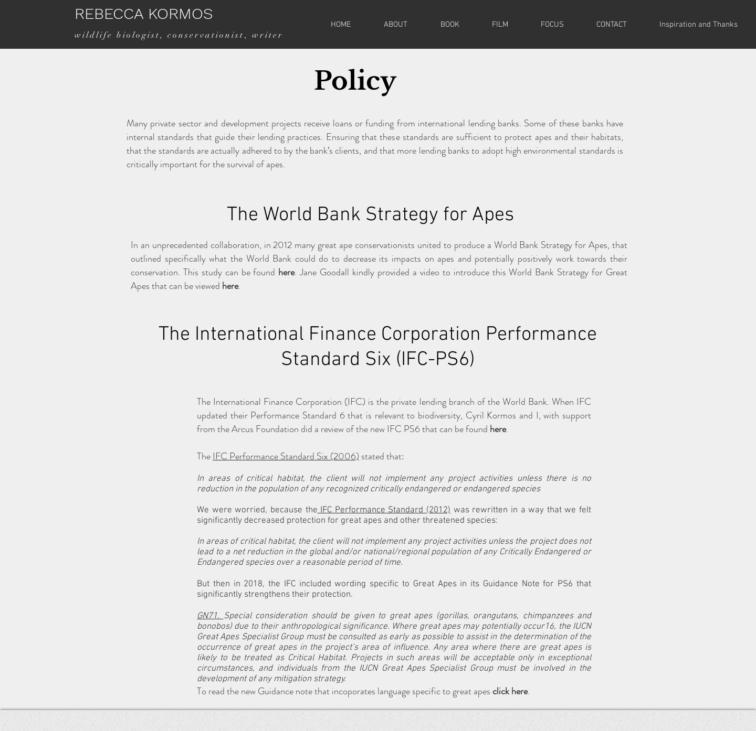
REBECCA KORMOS (144, 13)
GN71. (210, 616)
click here (510, 691)
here (286, 272)
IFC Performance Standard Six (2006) (286, 456)
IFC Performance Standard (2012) (384, 510)
